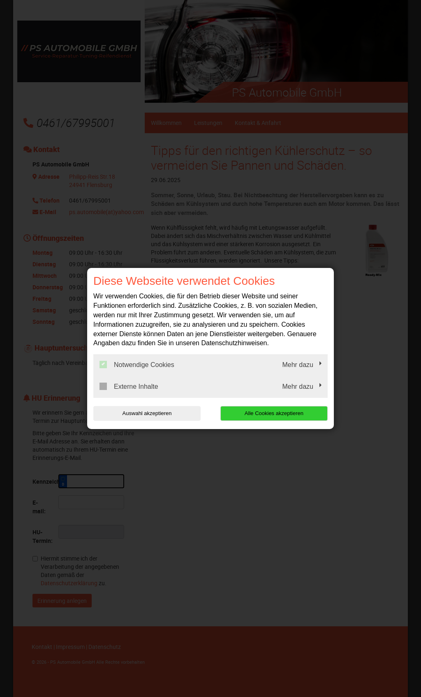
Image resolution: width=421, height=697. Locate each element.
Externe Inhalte (128, 386)
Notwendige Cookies (136, 364)
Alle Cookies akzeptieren (274, 413)
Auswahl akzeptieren (146, 413)
